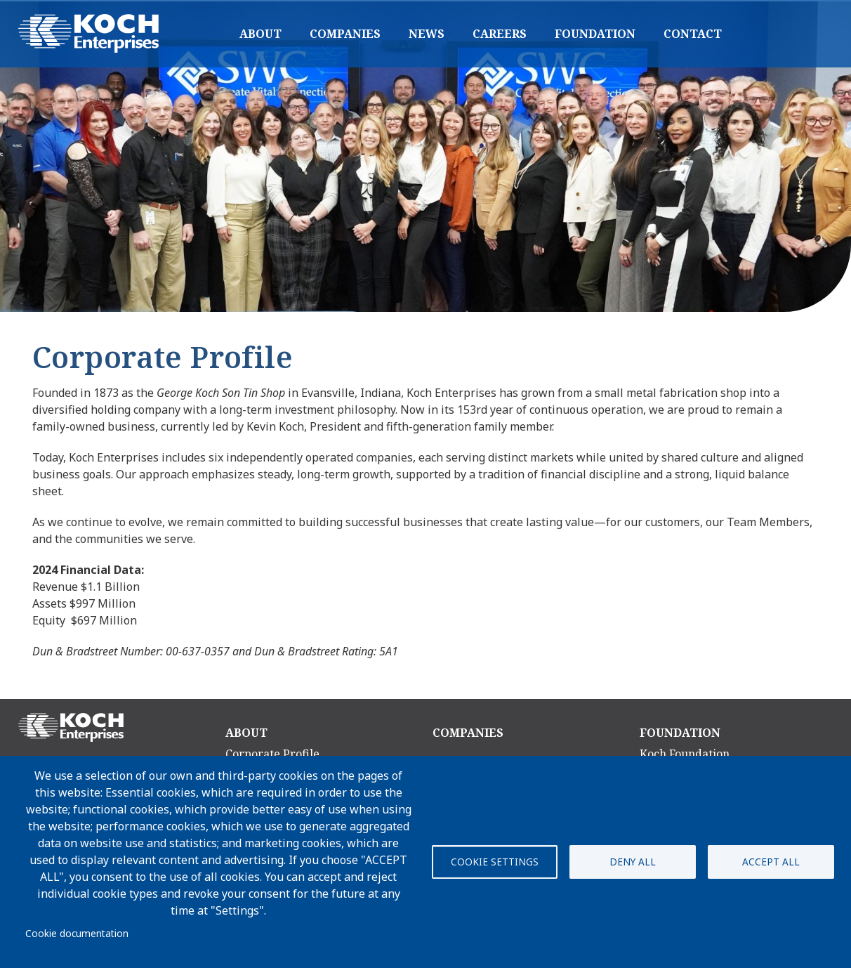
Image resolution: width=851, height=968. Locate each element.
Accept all (771, 861)
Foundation (595, 33)
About (260, 33)
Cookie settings (495, 861)
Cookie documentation (76, 933)
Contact (693, 33)
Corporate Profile (272, 753)
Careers (500, 33)
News (426, 33)
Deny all (632, 861)
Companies (345, 33)
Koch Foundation (685, 753)
